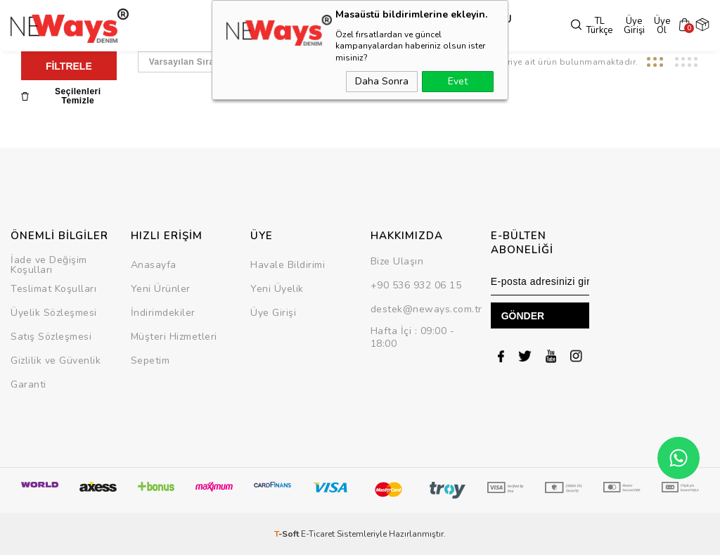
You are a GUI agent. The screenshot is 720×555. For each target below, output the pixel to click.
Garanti (28, 384)
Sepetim (150, 360)
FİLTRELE (69, 66)
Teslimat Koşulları (53, 288)
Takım (382, 26)
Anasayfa (153, 265)
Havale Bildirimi (287, 265)
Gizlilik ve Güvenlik (56, 360)
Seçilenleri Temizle (61, 96)
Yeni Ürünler (161, 288)
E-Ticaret (318, 534)
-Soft (287, 534)
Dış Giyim (227, 26)
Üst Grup (282, 26)
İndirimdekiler (163, 312)
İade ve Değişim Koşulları (49, 264)
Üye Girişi (625, 26)
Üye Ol (658, 26)
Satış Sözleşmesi (51, 336)
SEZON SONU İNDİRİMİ (459, 26)
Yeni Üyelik (277, 288)
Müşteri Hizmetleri (174, 336)
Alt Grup (337, 26)
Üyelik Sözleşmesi (54, 312)
